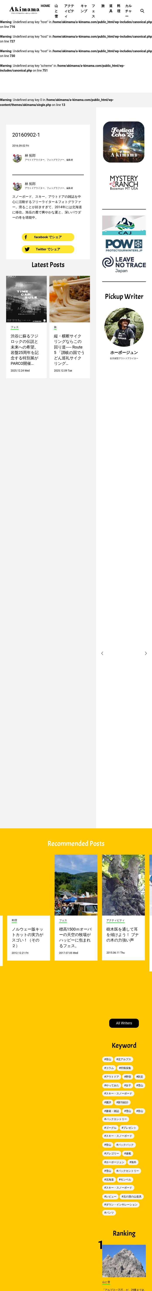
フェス (93, 11)
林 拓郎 (30, 155)
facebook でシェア (43, 237)
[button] (103, 653)
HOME (45, 6)
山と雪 (56, 11)
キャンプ (84, 8)
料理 (118, 8)
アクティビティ (69, 11)
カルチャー (128, 11)
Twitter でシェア (42, 249)
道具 (110, 8)
